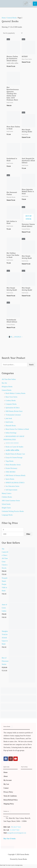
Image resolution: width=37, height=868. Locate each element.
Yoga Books (9, 461)
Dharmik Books (11, 425)
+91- (12, 827)
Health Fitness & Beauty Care (15, 454)
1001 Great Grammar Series (11, 500)
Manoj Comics (6, 493)
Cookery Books (11, 400)
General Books (6, 390)
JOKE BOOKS (10, 472)
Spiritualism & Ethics (13, 408)
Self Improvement (11, 490)
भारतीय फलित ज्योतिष (12, 450)
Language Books (7, 515)
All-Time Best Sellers (9, 379)
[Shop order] (12, 33)
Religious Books (7, 386)
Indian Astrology (11, 433)
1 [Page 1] (8, 337)
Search (31, 365)
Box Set (4, 383)
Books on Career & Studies (14, 447)
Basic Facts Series (11, 397)
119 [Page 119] (15, 337)
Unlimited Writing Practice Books (13, 511)
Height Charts (6, 508)
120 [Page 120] (17, 337)
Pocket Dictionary (11, 468)
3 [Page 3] (10, 337)
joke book (9, 418)
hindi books (9, 422)
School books (6, 504)
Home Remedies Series (13, 465)
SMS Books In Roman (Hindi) (15, 475)
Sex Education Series (12, 486)
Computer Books (11, 404)
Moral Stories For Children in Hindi (17, 429)
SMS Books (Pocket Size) (14, 411)
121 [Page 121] (20, 337)
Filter (28, 534)
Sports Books (10, 479)
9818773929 (17, 827)
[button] (30, 4)
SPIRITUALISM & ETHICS (15, 483)
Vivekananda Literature (13, 415)
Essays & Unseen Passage (14, 457)
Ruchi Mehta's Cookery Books (15, 393)
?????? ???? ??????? (12, 443)
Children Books (7, 497)
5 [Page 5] (11, 337)
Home (4, 18)
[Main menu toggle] (35, 4)
